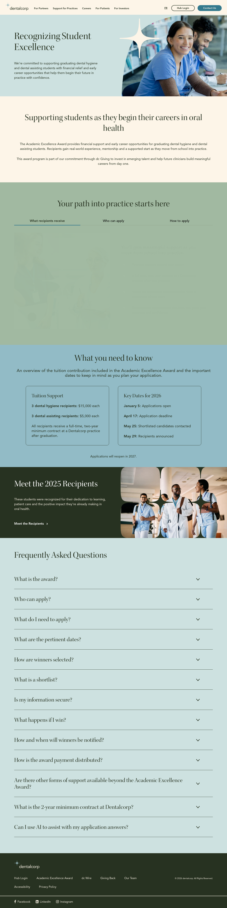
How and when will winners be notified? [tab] (59, 740)
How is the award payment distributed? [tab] (58, 760)
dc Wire (87, 878)
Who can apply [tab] (113, 221)
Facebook (24, 902)
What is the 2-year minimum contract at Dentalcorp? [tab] (73, 807)
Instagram (66, 902)
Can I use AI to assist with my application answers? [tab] (71, 827)
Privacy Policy (47, 887)
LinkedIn (45, 902)
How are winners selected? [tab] (44, 659)
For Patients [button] (103, 8)
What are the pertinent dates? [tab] (47, 639)
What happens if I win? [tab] (40, 720)
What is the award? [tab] (36, 579)
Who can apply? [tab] (32, 599)
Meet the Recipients (29, 524)
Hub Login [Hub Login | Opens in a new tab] (183, 8)
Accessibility (22, 887)
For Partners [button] (41, 8)
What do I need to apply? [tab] (42, 619)
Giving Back (107, 878)
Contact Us (209, 8)
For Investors (121, 8)
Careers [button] (86, 8)
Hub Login (21, 878)
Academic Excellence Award (55, 878)
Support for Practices (65, 8)
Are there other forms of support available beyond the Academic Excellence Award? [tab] (98, 783)
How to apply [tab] (179, 221)
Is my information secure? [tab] (43, 699)
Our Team (130, 878)
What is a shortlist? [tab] (35, 679)
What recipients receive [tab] (47, 221)
